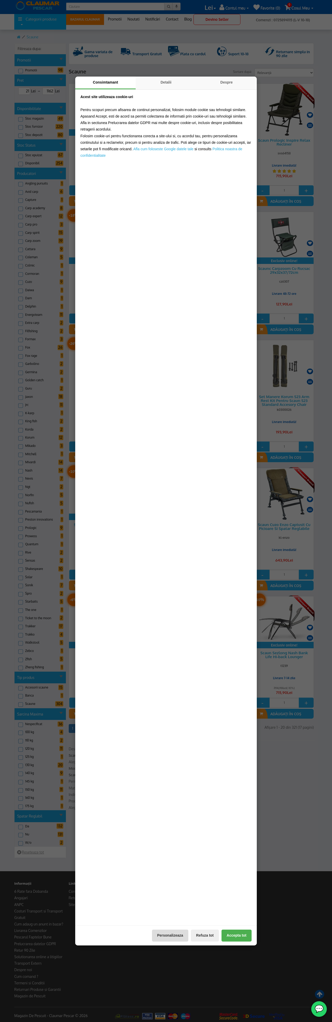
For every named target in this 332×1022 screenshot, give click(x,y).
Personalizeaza (170, 935)
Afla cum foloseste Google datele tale (163, 149)
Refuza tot (205, 935)
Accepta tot (236, 935)
